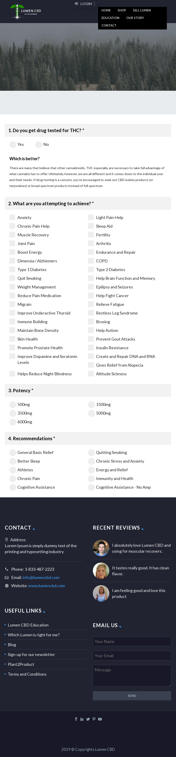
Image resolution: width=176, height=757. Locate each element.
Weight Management (32, 287)
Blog (12, 644)
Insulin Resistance (108, 347)
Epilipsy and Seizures (110, 287)
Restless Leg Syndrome (113, 313)
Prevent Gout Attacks (111, 339)
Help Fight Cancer (108, 295)
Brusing (99, 321)
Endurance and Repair (112, 252)
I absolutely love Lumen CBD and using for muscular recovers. (141, 548)
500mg (19, 404)
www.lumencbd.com (46, 585)
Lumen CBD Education (28, 624)
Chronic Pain (24, 478)
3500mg (20, 413)
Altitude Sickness (107, 373)
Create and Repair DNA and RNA (121, 356)
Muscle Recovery (29, 234)
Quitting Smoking (107, 452)
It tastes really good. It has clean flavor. (140, 570)
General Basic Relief (31, 452)
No (42, 144)
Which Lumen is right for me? (34, 634)
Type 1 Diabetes (28, 269)
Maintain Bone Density (34, 330)
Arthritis (99, 243)
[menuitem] (84, 5)
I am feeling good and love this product (138, 593)
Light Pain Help (105, 217)
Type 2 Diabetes (106, 269)
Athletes (21, 470)
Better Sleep (24, 461)
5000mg (99, 413)
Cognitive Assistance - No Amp (119, 487)
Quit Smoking (25, 278)
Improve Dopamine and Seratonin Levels (43, 359)
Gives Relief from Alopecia (115, 365)
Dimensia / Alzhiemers (33, 261)
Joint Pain (22, 243)
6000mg (20, 422)
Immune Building (28, 321)
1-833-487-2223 (39, 569)
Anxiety (20, 217)
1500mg (99, 404)
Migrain (20, 304)
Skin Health (23, 339)
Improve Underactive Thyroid (39, 313)
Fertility (99, 234)
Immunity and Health (110, 478)
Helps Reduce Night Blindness (40, 373)
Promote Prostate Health (36, 347)
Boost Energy (25, 252)
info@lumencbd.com (41, 577)
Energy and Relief (108, 470)
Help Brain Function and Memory (121, 278)
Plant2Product (21, 664)
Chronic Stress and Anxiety (116, 461)
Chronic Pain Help (29, 226)
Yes (16, 144)
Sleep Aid (100, 226)
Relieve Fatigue (106, 304)
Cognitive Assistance (32, 487)
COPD (98, 261)
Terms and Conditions (27, 674)
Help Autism (103, 330)
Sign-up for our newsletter (31, 654)
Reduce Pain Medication (35, 295)
